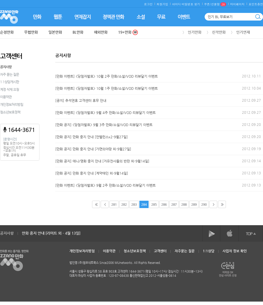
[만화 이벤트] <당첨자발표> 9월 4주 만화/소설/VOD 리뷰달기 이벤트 (105, 113)
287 (174, 204)
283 (134, 204)
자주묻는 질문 (185, 251)
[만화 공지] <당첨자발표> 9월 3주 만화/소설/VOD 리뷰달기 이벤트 (104, 125)
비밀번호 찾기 (191, 4)
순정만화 (7, 32)
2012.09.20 (251, 124)
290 (204, 204)
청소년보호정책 (10, 112)
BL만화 (78, 32)
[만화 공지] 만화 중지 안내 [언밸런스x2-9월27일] (91, 137)
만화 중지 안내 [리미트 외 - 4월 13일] (51, 233)
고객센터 (160, 251)
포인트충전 (256, 4)
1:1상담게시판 (9, 82)
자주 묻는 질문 (9, 74)
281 (114, 204)
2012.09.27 (251, 100)
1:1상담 (208, 251)
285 (154, 204)
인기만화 (194, 32)
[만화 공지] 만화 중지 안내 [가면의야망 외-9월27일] (93, 149)
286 (164, 204)
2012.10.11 (251, 76)
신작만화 (219, 32)
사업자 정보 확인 (234, 251)
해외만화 (101, 32)
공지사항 (6, 67)
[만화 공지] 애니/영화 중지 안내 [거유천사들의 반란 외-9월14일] (102, 161)
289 (194, 204)
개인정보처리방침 (11, 104)
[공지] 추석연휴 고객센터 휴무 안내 (80, 100)
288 (184, 204)
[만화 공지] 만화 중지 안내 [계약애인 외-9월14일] (91, 173)
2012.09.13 (251, 173)
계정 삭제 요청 (9, 89)
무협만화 (31, 32)
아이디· (177, 4)
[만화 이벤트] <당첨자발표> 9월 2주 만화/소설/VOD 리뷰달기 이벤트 (105, 185)
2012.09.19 (251, 149)
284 (144, 204)
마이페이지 (237, 4)
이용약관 (6, 97)
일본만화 (55, 32)
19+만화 (128, 32)
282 (124, 204)
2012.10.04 (251, 88)
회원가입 (162, 4)
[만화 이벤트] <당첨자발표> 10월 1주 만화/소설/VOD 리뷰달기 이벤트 (106, 88)
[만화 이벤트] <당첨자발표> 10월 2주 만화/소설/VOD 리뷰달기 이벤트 (106, 76)
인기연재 (243, 32)
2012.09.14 (251, 161)
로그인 (148, 4)
